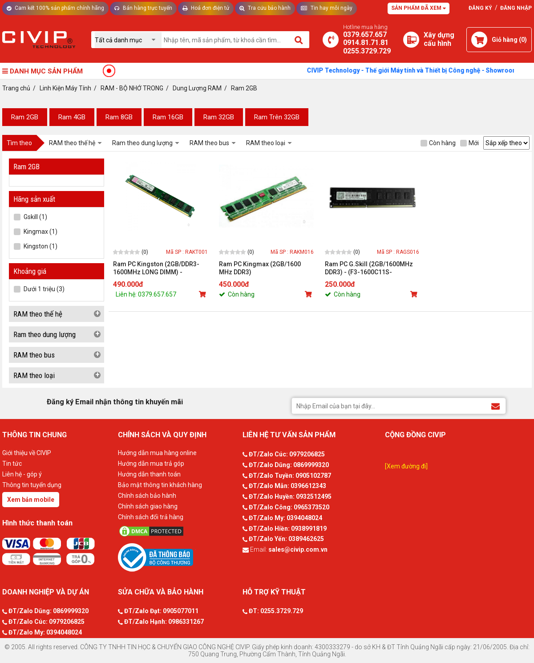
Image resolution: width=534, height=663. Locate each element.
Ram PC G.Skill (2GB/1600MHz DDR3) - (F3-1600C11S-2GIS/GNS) (369, 268)
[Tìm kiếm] (299, 39)
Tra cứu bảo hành (265, 8)
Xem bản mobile (30, 499)
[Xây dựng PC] (411, 40)
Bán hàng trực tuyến (143, 8)
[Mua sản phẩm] (203, 294)
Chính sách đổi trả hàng (150, 517)
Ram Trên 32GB (276, 117)
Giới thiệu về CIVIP (26, 452)
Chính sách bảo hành (147, 495)
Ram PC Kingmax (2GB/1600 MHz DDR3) (260, 268)
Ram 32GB (218, 117)
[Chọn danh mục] (128, 40)
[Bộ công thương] (178, 557)
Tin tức (12, 463)
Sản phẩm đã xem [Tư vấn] (418, 8)
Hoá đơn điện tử (205, 8)
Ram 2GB (24, 117)
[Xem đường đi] (406, 466)
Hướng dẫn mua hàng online (157, 452)
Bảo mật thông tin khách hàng (160, 484)
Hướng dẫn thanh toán (149, 474)
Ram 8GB (119, 117)
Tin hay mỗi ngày (326, 8)
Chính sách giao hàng (148, 506)
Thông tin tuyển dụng (31, 484)
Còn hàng (438, 142)
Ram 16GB (168, 117)
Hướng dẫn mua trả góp (151, 463)
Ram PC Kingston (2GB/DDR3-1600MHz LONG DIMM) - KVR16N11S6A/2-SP (156, 268)
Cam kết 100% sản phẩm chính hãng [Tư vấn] (55, 8)
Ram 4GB (71, 117)
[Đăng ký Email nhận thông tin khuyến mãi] (495, 405)
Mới (469, 142)
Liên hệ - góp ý (22, 474)
